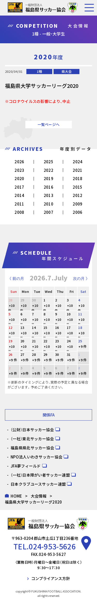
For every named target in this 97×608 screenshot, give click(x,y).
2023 (19, 170)
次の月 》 (81, 278)
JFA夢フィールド (26, 466)
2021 (77, 170)
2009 (77, 204)
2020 (19, 178)
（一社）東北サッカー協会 (32, 438)
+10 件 (11, 308)
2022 (48, 170)
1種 (39, 71)
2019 (48, 178)
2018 (77, 178)
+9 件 (82, 346)
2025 (48, 161)
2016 (48, 187)
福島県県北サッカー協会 (32, 447)
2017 (19, 187)
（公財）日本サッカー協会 (32, 429)
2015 (77, 187)
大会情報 (39, 496)
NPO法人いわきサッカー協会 (36, 456)
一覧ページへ (49, 124)
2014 (19, 195)
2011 (19, 204)
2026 (19, 161)
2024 (77, 161)
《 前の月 (16, 278)
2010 (48, 204)
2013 (48, 195)
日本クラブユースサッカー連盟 (38, 484)
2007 (48, 212)
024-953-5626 (52, 546)
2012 (77, 195)
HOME (16, 496)
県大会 (67, 71)
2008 (19, 212)
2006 (77, 212)
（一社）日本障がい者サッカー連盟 (40, 475)
